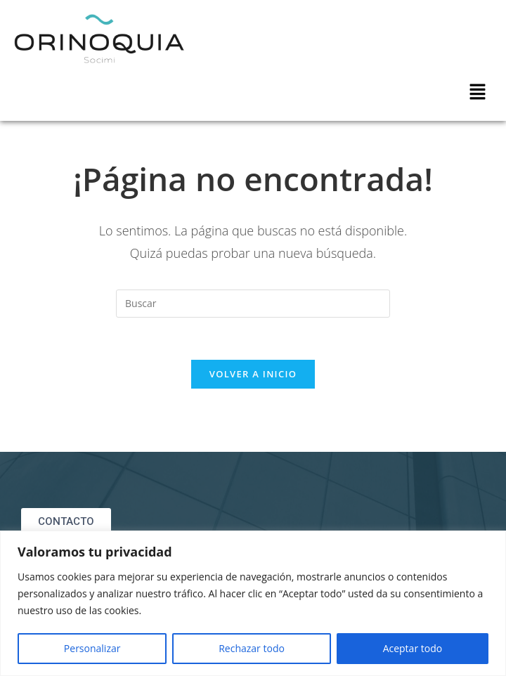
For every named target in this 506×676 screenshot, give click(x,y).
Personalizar (92, 648)
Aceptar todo (413, 648)
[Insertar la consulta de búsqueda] (253, 304)
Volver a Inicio (253, 374)
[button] (478, 92)
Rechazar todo (252, 648)
